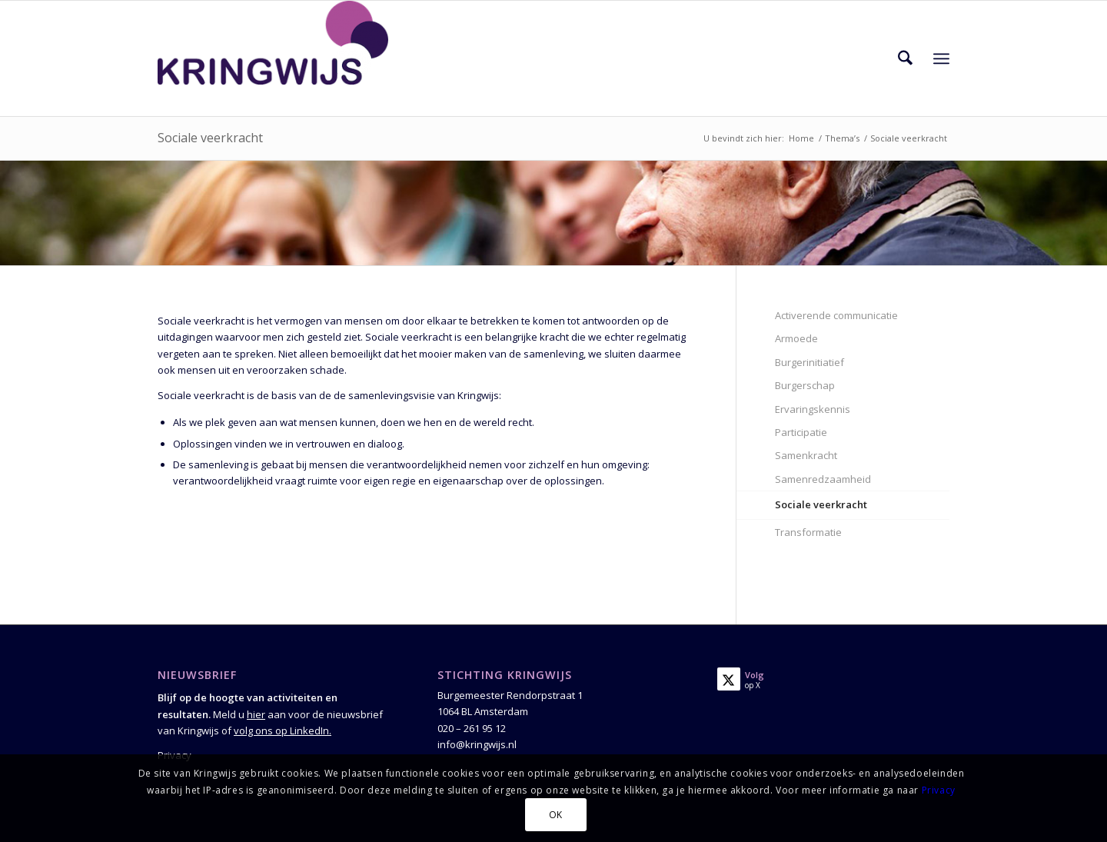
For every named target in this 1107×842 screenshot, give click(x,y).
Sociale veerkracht (210, 137)
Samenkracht (806, 455)
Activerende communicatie (836, 315)
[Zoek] (905, 58)
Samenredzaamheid (823, 479)
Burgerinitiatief (809, 362)
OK (556, 814)
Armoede (796, 338)
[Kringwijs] (273, 58)
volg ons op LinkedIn (281, 730)
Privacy (939, 790)
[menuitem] (905, 58)
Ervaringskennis (812, 409)
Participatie (801, 432)
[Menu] (941, 58)
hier (256, 714)
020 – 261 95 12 (471, 728)
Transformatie (808, 532)
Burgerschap (805, 385)
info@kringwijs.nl (477, 744)
